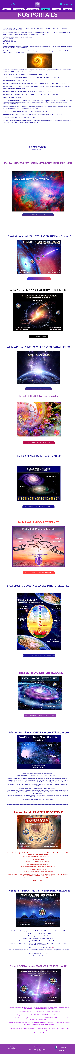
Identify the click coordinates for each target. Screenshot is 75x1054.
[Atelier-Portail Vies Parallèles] (38, 388)
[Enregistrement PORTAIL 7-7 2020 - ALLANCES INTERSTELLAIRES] (39, 655)
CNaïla (12, 4)
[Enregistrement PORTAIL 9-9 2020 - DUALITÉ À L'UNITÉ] (38, 506)
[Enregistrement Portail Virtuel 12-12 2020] (38, 336)
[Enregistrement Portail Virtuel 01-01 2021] (39, 278)
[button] (71, 4)
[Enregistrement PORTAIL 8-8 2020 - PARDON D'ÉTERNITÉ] (39, 572)
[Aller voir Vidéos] (19, 131)
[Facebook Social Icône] (56, 1047)
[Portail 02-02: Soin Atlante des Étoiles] (38, 214)
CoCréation (6, 43)
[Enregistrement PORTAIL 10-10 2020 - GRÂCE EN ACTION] (39, 442)
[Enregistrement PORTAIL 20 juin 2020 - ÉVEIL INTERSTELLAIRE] (40, 715)
